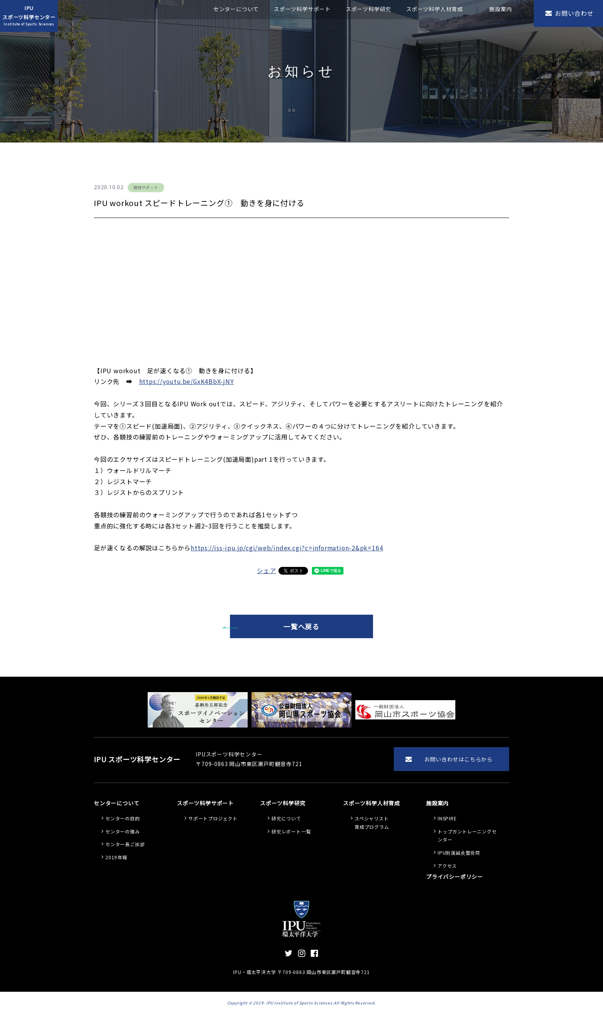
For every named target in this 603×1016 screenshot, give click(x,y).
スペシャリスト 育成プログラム (372, 824)
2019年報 (116, 858)
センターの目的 (122, 819)
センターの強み (122, 833)
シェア (266, 570)
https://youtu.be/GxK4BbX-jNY (187, 381)
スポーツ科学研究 (368, 9)
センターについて (236, 9)
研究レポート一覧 (291, 833)
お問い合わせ (574, 13)
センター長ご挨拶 (125, 845)
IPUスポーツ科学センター (28, 16)
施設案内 (500, 9)
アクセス (447, 867)
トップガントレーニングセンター (467, 837)
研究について (286, 819)
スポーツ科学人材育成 (434, 9)
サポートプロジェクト (213, 819)
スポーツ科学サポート (302, 9)
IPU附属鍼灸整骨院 (459, 854)
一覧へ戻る (301, 627)
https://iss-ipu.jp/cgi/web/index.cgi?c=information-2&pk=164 (288, 547)
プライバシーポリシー (454, 878)
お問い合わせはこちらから (458, 760)
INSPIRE (447, 819)
